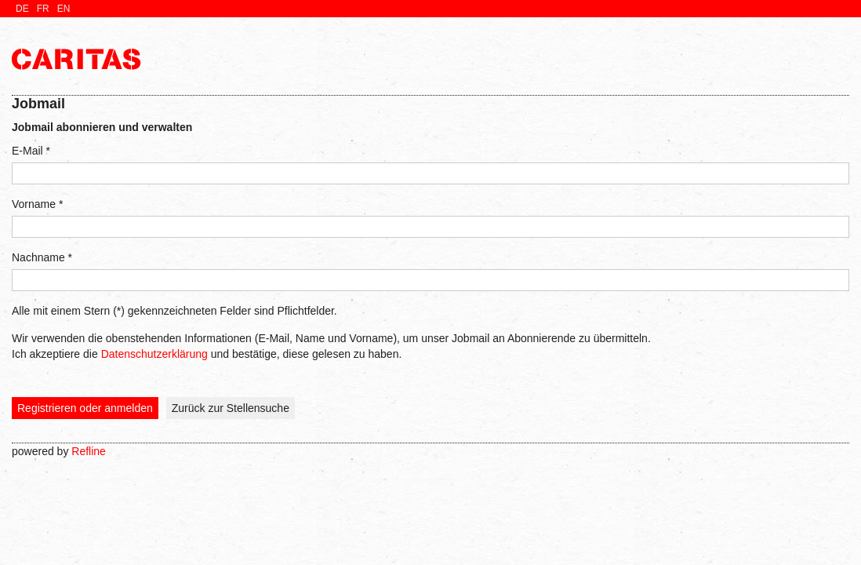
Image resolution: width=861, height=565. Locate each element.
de (22, 8)
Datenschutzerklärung (154, 354)
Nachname (42, 257)
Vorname (37, 204)
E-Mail (31, 150)
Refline (88, 451)
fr (43, 8)
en (64, 8)
